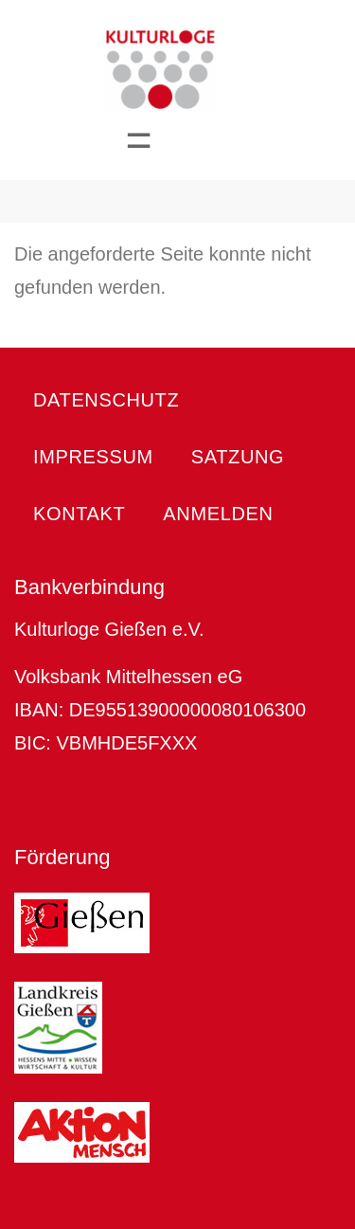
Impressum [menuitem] (93, 456)
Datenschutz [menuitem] (106, 399)
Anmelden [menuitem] (218, 513)
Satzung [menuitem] (237, 456)
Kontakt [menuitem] (79, 513)
